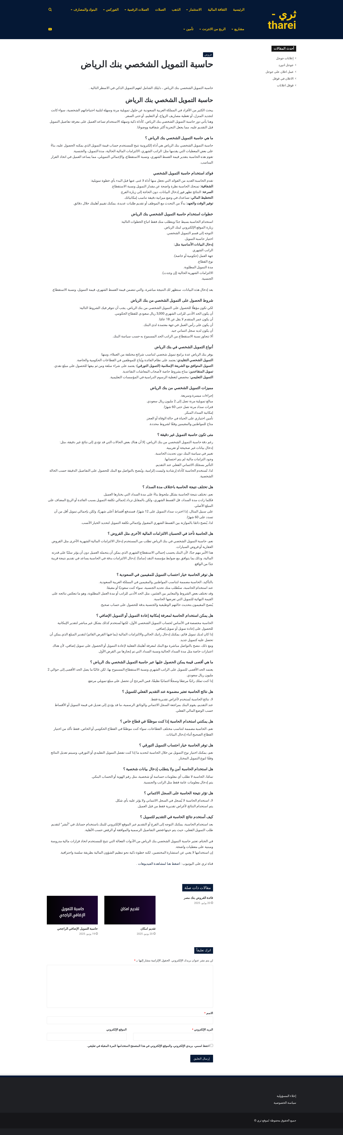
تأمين (189, 29)
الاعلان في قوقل (283, 78)
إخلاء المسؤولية (286, 1096)
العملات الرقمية (138, 9)
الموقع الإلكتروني (116, 1029)
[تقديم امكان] (129, 910)
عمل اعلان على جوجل (280, 71)
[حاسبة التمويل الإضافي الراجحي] (72, 910)
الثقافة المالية (217, 9)
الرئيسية (238, 9)
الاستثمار (195, 9)
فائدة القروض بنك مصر (198, 898)
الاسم (208, 1013)
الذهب (176, 9)
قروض (208, 54)
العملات (160, 9)
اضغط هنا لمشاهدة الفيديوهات (159, 864)
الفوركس (112, 9)
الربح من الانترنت (214, 29)
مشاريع (239, 29)
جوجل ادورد (286, 65)
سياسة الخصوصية (285, 1102)
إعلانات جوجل (285, 58)
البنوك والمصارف (85, 9)
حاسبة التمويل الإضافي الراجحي (77, 928)
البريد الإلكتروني (202, 1029)
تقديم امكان (147, 928)
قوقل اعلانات (285, 85)
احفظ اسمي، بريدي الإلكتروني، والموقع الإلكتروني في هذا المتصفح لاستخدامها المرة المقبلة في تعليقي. (148, 1046)
